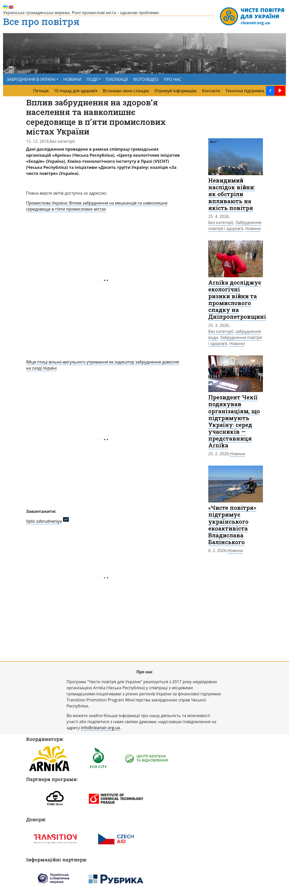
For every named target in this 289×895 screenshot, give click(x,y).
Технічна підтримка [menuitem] (244, 91)
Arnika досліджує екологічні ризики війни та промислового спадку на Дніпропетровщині (237, 299)
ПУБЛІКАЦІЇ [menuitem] (117, 79)
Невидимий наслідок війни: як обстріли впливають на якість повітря (231, 194)
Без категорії (62, 141)
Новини (253, 228)
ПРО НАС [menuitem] (172, 79)
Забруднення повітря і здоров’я (234, 225)
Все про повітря (41, 22)
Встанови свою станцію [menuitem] (126, 91)
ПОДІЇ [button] (92, 79)
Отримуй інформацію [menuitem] (175, 91)
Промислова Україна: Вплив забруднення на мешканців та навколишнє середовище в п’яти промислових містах (97, 206)
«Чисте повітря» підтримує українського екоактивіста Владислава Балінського (232, 525)
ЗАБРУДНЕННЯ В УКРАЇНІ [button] (31, 79)
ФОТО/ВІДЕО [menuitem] (145, 79)
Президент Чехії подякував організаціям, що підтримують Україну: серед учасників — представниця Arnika (234, 421)
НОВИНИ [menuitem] (72, 79)
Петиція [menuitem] (41, 91)
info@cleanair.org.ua (100, 727)
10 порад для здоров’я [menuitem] (75, 91)
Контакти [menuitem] (211, 91)
